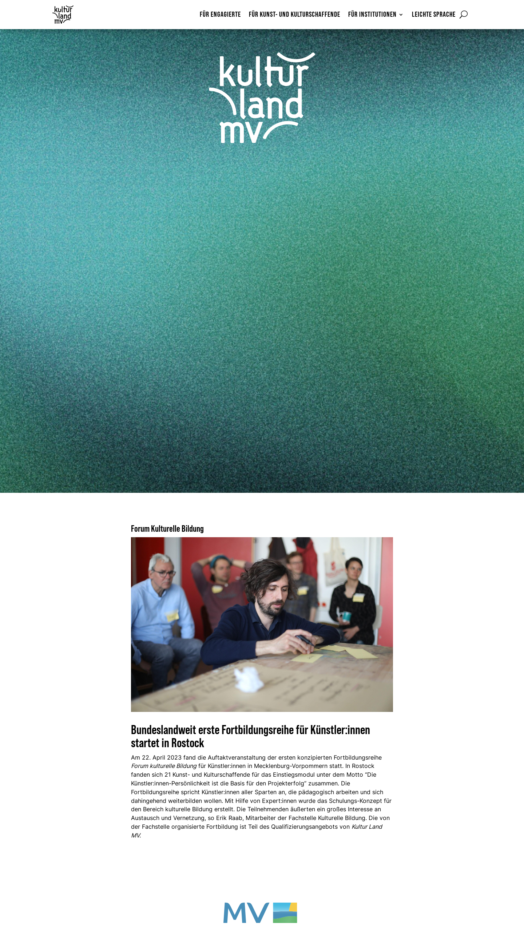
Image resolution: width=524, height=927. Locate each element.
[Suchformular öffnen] (464, 14)
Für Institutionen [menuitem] (372, 15)
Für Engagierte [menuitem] (220, 15)
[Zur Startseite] (72, 14)
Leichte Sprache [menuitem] (434, 15)
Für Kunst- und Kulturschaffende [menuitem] (294, 15)
